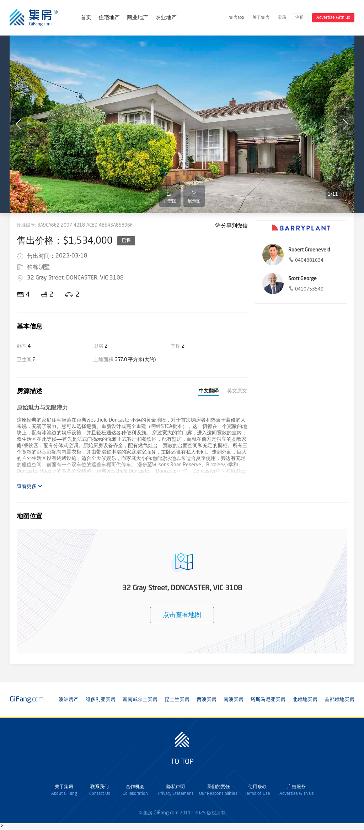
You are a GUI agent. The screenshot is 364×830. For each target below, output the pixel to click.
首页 (86, 18)
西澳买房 (206, 699)
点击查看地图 (182, 615)
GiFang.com (166, 812)
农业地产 (166, 18)
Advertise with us (333, 18)
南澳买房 (233, 699)
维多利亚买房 (101, 699)
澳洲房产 (69, 699)
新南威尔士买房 (140, 699)
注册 (299, 18)
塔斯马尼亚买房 (268, 699)
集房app (236, 18)
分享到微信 (234, 225)
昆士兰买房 (177, 699)
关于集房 (260, 18)
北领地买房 (305, 699)
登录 (282, 18)
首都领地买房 (339, 699)
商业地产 (137, 18)
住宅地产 (109, 18)
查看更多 (30, 486)
